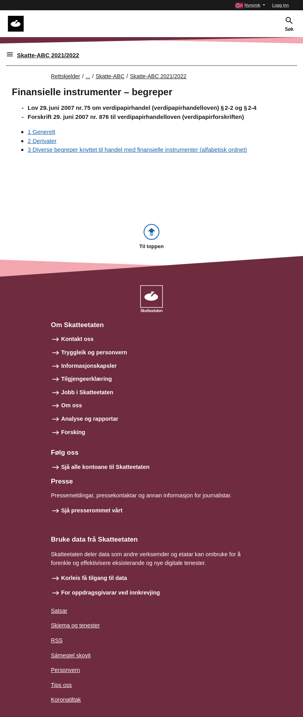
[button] (250, 5)
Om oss (71, 405)
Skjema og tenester (75, 625)
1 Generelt (41, 131)
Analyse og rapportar (89, 419)
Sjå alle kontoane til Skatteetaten (105, 467)
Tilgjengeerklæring (86, 379)
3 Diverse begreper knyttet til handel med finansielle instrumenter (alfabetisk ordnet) (137, 149)
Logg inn (280, 5)
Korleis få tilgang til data (94, 578)
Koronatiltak (66, 699)
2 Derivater (42, 140)
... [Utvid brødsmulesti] (88, 76)
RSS (57, 640)
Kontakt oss (77, 339)
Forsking (73, 432)
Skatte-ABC (109, 76)
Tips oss (61, 685)
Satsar (59, 611)
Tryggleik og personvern (94, 352)
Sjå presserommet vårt (91, 510)
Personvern (65, 670)
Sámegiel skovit (71, 655)
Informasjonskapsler (89, 366)
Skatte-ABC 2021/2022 (48, 55)
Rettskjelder (65, 76)
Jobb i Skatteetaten (87, 392)
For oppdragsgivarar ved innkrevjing (110, 592)
